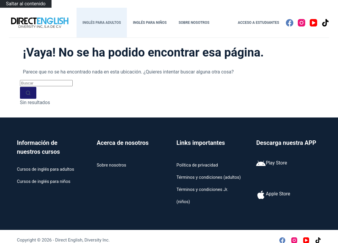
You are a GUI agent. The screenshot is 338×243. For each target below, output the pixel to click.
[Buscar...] (46, 83)
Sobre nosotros (194, 23)
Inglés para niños (149, 23)
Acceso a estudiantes (258, 23)
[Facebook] (289, 22)
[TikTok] (325, 22)
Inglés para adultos (101, 23)
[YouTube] (313, 22)
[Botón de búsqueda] (28, 93)
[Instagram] (301, 22)
